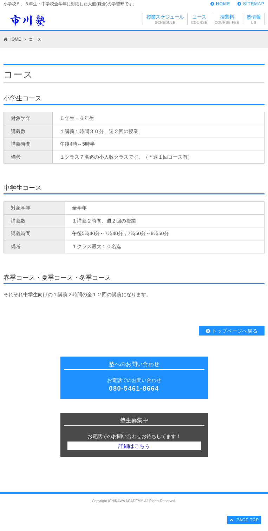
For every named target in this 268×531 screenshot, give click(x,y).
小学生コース (22, 98)
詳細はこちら (134, 446)
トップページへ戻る (231, 331)
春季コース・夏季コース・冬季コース (57, 277)
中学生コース (22, 187)
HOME (220, 3)
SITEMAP (250, 3)
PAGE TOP (244, 520)
